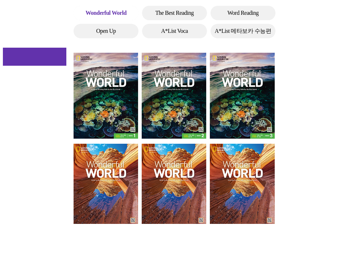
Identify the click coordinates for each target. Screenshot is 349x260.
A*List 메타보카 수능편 (243, 31)
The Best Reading (174, 13)
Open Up (106, 31)
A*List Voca (174, 31)
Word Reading (243, 13)
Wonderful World (106, 13)
